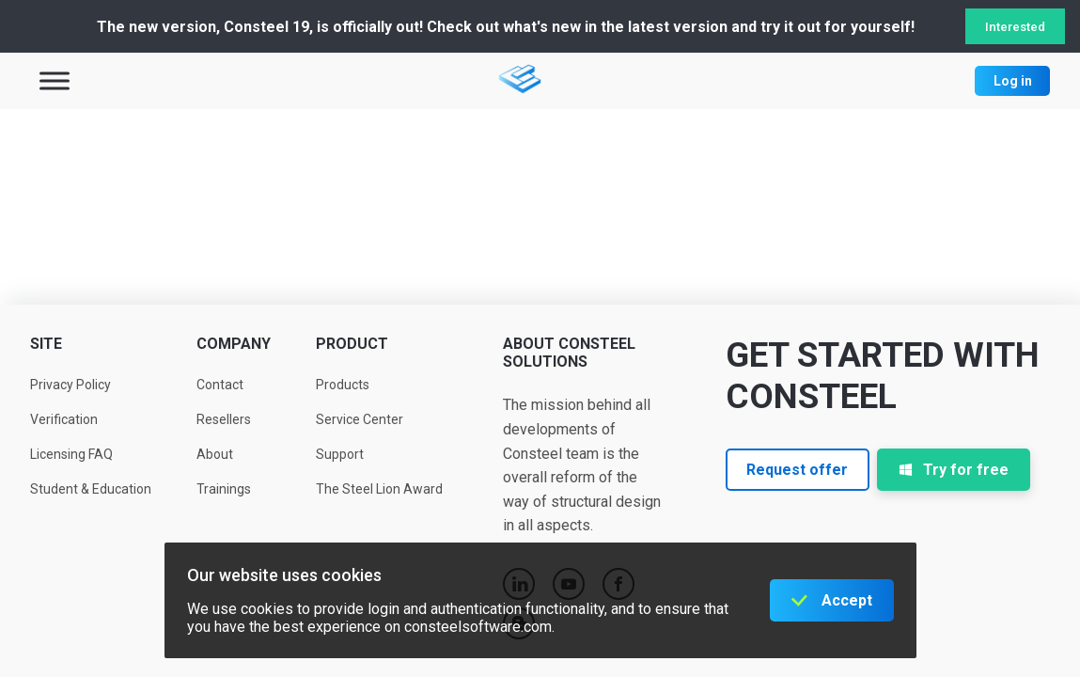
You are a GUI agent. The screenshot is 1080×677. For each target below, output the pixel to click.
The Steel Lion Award (379, 488)
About (214, 454)
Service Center (359, 419)
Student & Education (90, 488)
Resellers (223, 419)
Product (352, 344)
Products (342, 384)
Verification (64, 419)
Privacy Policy (70, 384)
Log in (1013, 80)
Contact (219, 384)
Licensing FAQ (71, 454)
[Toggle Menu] (54, 80)
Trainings (223, 488)
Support (340, 454)
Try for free (954, 470)
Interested (1015, 27)
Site (46, 344)
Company (233, 344)
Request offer (797, 470)
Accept (847, 600)
